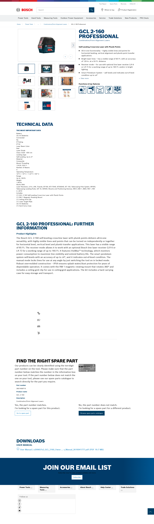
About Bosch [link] (86, 487)
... (38, 24)
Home (19, 24)
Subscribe (77, 477)
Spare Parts (113, 4)
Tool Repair (102, 4)
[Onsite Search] (91, 9)
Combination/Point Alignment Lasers (55, 24)
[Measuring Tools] (46, 490)
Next (73, 45)
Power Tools (29, 24)
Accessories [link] (65, 487)
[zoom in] (65, 56)
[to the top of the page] (151, 511)
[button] (19, 501)
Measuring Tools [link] (44, 488)
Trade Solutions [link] (127, 487)
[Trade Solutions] (121, 490)
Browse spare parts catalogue (91, 413)
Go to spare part (23, 413)
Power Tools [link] (25, 487)
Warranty (123, 4)
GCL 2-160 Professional (78, 24)
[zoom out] (71, 56)
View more (85, 78)
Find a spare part (45, 344)
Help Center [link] (106, 487)
